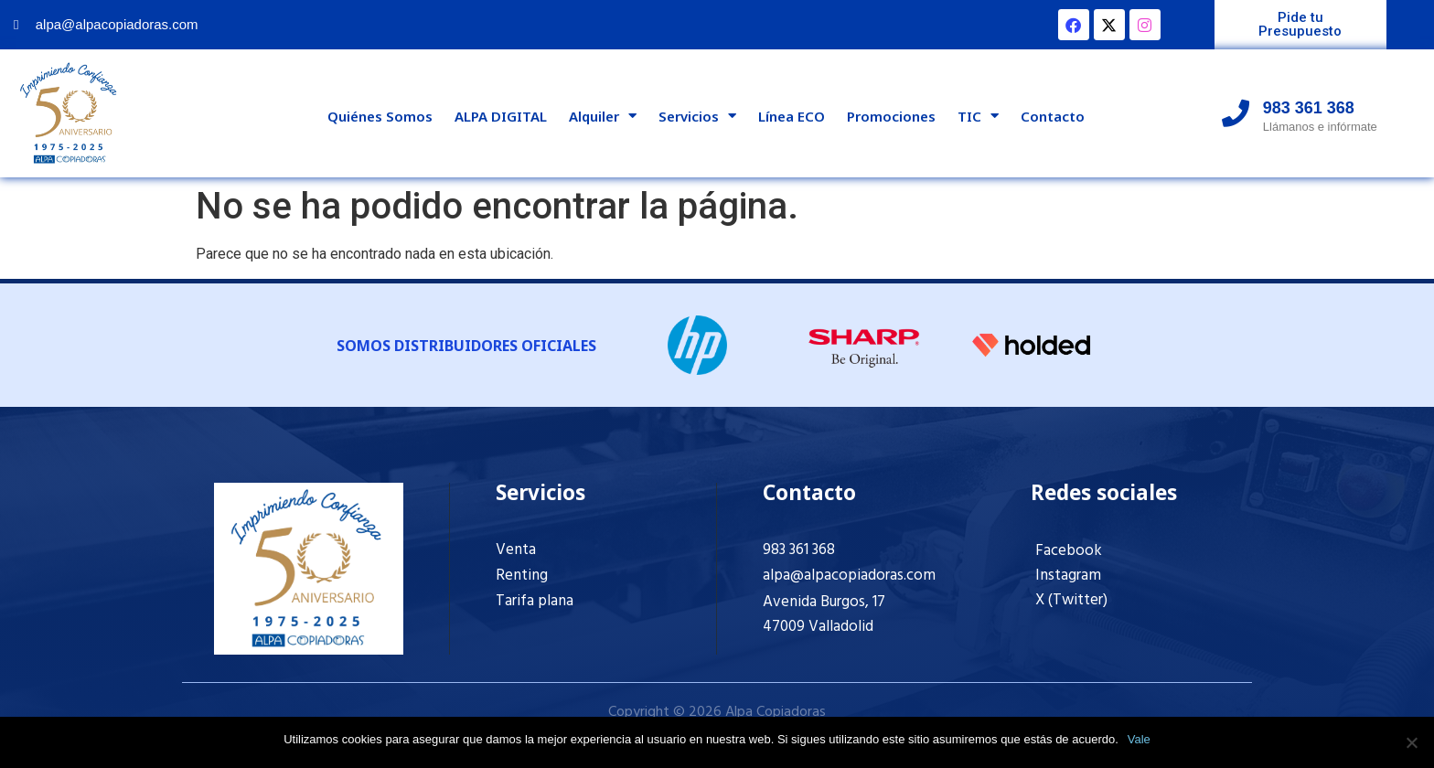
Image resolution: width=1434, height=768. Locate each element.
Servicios (697, 116)
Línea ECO (791, 116)
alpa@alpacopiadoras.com (849, 575)
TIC (978, 116)
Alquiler (603, 116)
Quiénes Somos (380, 116)
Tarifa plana (534, 601)
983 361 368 (799, 550)
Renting (522, 575)
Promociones (891, 116)
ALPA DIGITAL (501, 116)
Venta (516, 550)
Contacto (1053, 116)
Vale (1139, 739)
